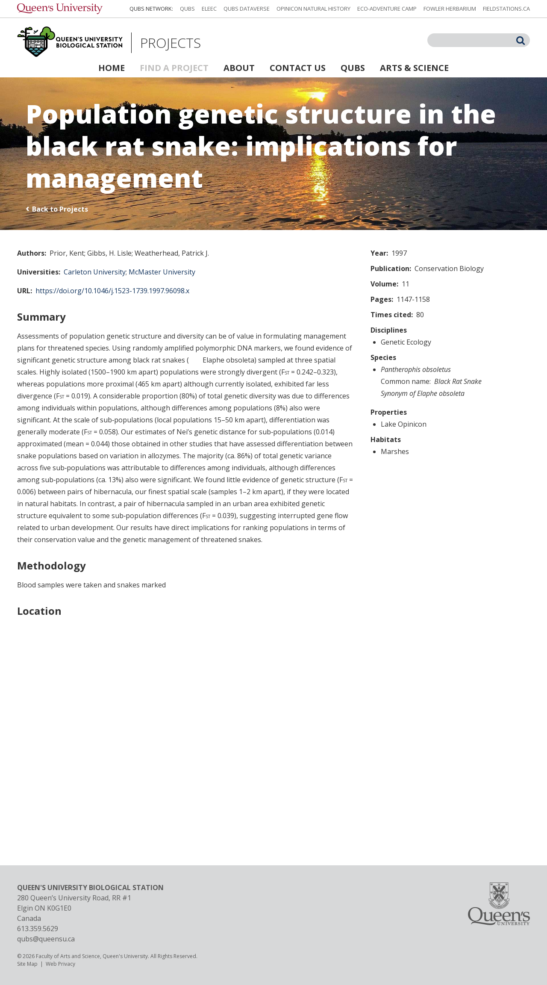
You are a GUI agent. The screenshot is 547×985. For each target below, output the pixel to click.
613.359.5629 (37, 928)
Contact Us (298, 68)
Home (111, 68)
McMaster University (162, 272)
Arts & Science (414, 68)
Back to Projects (60, 209)
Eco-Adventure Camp (387, 8)
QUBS (187, 8)
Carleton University (95, 272)
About (239, 68)
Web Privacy (60, 963)
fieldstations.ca (506, 8)
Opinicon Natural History (313, 8)
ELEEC (209, 8)
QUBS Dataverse (247, 8)
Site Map (27, 963)
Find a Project (174, 68)
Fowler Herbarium (449, 8)
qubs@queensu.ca (46, 939)
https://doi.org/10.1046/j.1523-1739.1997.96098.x (112, 290)
